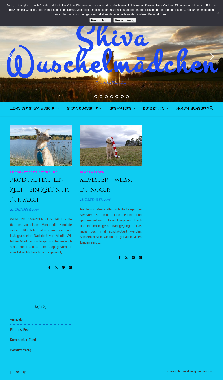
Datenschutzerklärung (181, 371)
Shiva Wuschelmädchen (111, 50)
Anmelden (17, 319)
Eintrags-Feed (20, 329)
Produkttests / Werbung (34, 172)
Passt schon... (100, 20)
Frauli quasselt (193, 109)
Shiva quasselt (82, 109)
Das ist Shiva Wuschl (34, 109)
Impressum (205, 371)
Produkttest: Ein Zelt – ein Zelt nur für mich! (39, 190)
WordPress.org (20, 350)
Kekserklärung (124, 20)
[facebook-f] (11, 372)
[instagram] (24, 372)
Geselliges (121, 109)
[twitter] (18, 372)
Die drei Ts (154, 109)
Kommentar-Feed (23, 340)
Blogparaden (92, 172)
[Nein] (217, 13)
